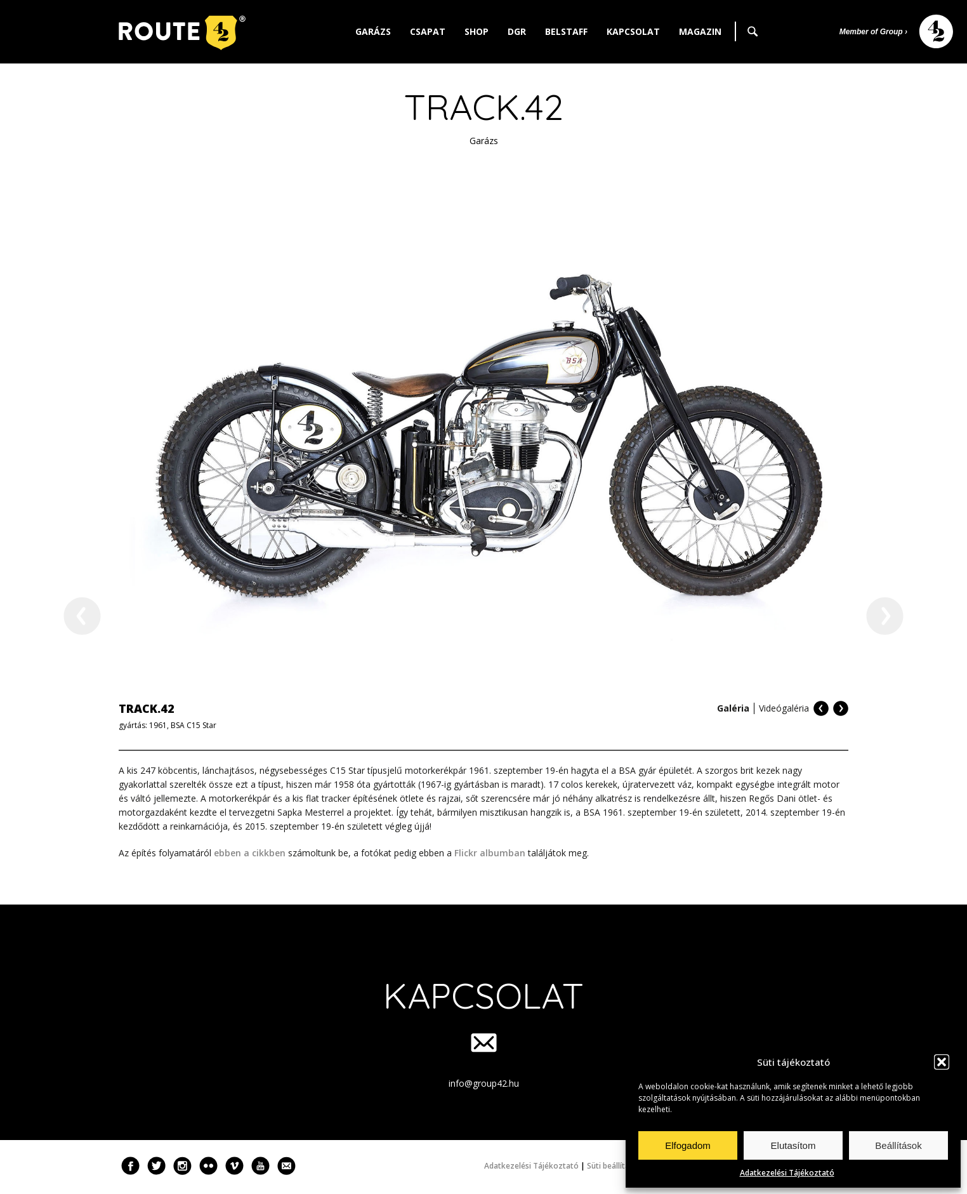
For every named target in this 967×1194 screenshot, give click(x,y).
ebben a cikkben (250, 853)
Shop (476, 31)
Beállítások (898, 1145)
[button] (941, 1062)
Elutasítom (793, 1145)
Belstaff (566, 31)
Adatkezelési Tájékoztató (787, 1172)
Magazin (700, 31)
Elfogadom (688, 1145)
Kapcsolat (633, 31)
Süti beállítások (615, 1165)
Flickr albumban (489, 853)
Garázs (373, 31)
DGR (517, 31)
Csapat (427, 31)
